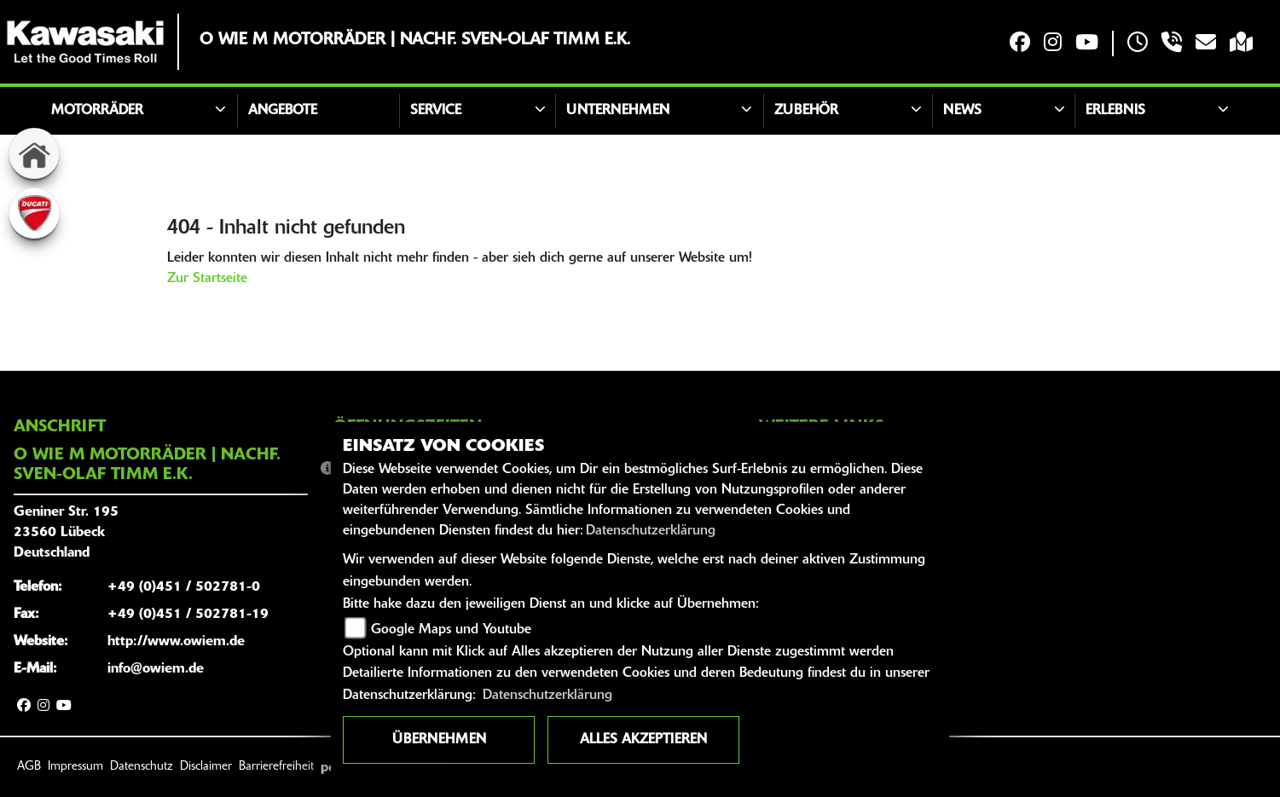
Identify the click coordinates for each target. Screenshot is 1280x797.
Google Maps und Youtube (451, 630)
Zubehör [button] (806, 111)
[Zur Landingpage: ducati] (34, 213)
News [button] (962, 111)
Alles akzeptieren (643, 740)
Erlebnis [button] (1115, 111)
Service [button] (435, 111)
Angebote (282, 111)
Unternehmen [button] (617, 111)
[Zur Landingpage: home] (34, 153)
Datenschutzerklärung (650, 531)
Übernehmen (439, 740)
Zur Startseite (207, 279)
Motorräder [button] (97, 111)
